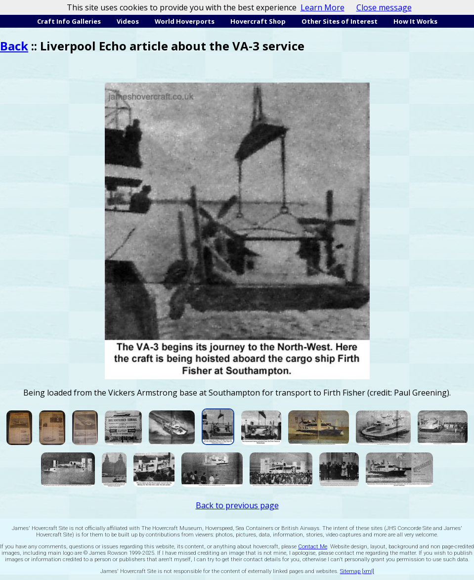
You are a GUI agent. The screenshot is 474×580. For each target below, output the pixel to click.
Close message (384, 7)
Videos (128, 21)
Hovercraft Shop (258, 21)
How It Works (415, 21)
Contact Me (312, 546)
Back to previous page (237, 505)
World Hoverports (185, 21)
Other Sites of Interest (340, 21)
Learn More (323, 7)
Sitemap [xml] (357, 571)
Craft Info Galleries (69, 21)
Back (14, 46)
